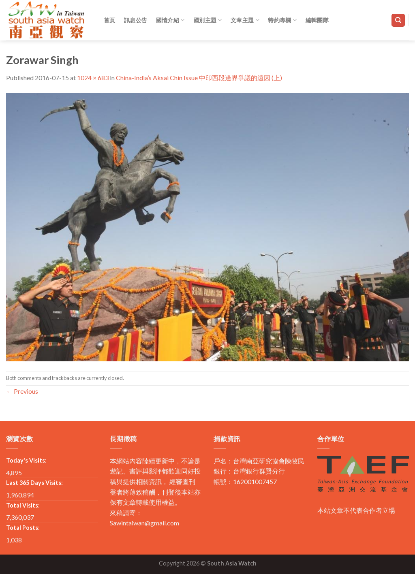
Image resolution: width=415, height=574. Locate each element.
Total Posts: (23, 527)
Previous (22, 391)
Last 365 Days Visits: (34, 482)
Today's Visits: (26, 460)
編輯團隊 (317, 20)
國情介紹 (170, 20)
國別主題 (207, 20)
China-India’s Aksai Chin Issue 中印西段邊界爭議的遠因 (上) (199, 77)
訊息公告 (135, 20)
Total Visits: (23, 505)
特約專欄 (282, 20)
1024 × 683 (93, 77)
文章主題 (245, 20)
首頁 (110, 20)
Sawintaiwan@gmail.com (144, 523)
